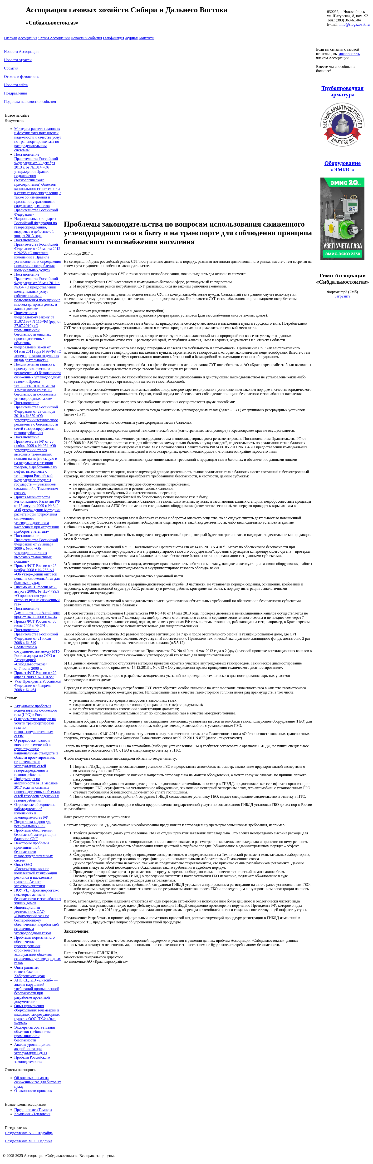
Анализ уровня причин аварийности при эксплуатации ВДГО (32, 1048)
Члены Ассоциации (54, 38)
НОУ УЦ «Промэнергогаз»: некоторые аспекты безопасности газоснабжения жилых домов (37, 896)
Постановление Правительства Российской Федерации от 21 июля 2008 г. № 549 (36, 636)
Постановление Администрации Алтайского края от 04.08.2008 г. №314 (37, 612)
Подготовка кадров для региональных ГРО (32, 824)
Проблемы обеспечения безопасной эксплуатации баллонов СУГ (35, 834)
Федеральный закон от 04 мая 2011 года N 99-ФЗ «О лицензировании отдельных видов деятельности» (37, 353)
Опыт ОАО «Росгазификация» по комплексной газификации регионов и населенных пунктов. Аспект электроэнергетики (35, 875)
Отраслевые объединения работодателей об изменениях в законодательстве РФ (34, 810)
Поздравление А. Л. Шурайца (29, 1133)
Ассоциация (27, 38)
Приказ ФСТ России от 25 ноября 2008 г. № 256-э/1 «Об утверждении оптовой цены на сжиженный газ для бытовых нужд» (37, 574)
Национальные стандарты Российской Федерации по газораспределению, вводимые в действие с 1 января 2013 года (35, 227)
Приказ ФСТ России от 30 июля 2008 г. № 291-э (35, 623)
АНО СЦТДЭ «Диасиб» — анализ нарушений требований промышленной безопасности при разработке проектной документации (36, 991)
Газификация (113, 38)
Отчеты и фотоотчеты (21, 76)
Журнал (131, 38)
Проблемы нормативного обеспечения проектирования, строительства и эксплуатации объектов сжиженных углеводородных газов (37, 950)
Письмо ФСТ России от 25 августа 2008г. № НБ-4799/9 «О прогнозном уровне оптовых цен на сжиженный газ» (37, 595)
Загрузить (342, 296)
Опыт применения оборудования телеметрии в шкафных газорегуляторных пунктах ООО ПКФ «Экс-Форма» (37, 1014)
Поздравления (15, 93)
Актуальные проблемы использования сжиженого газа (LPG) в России (35, 710)
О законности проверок (33, 1091)
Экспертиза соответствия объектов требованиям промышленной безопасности (34, 1033)
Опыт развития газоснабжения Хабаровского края (29, 971)
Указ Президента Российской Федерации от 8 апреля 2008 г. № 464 (37, 685)
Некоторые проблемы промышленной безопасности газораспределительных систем (33, 851)
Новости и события (86, 38)
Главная (10, 38)
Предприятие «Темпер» (33, 1110)
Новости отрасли (18, 60)
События (11, 68)
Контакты (146, 38)
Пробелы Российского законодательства (32, 1059)
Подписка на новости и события (30, 101)
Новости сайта (16, 85)
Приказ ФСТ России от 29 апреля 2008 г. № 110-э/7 (35, 675)
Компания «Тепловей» (32, 1114)
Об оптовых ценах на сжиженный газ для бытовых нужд (37, 1082)
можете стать (349, 54)
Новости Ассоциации (21, 52)
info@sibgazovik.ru (354, 24)
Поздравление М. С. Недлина (28, 1141)
